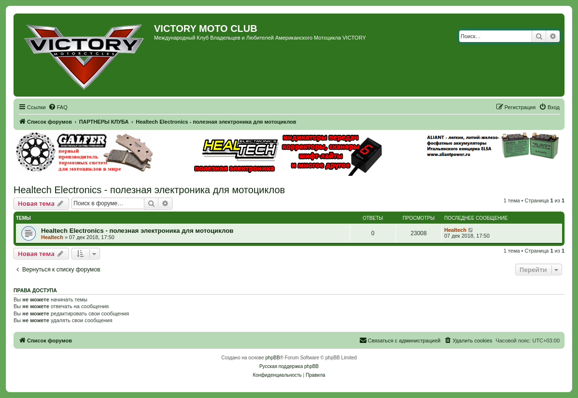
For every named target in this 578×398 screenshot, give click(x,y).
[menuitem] (58, 107)
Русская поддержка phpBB (289, 366)
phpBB (273, 357)
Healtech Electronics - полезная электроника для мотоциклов (149, 190)
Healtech (52, 237)
